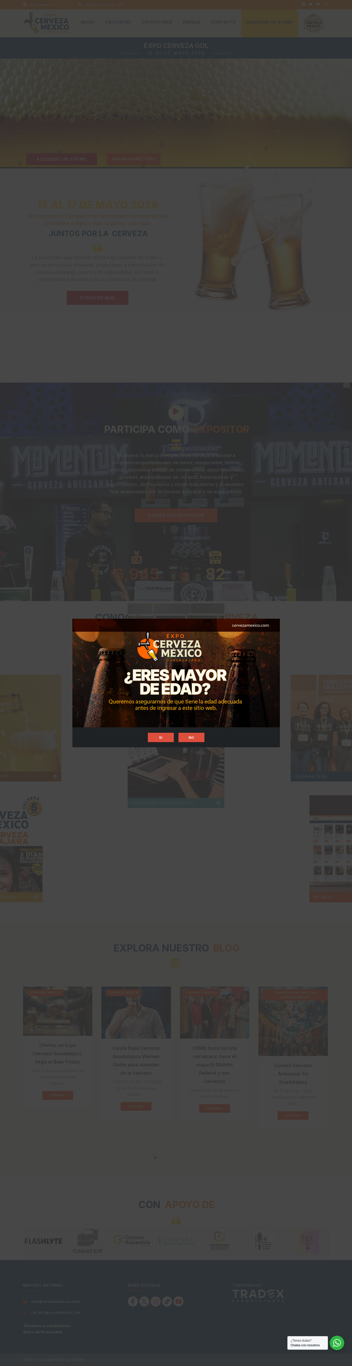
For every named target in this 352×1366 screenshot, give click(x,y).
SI (161, 737)
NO (191, 737)
